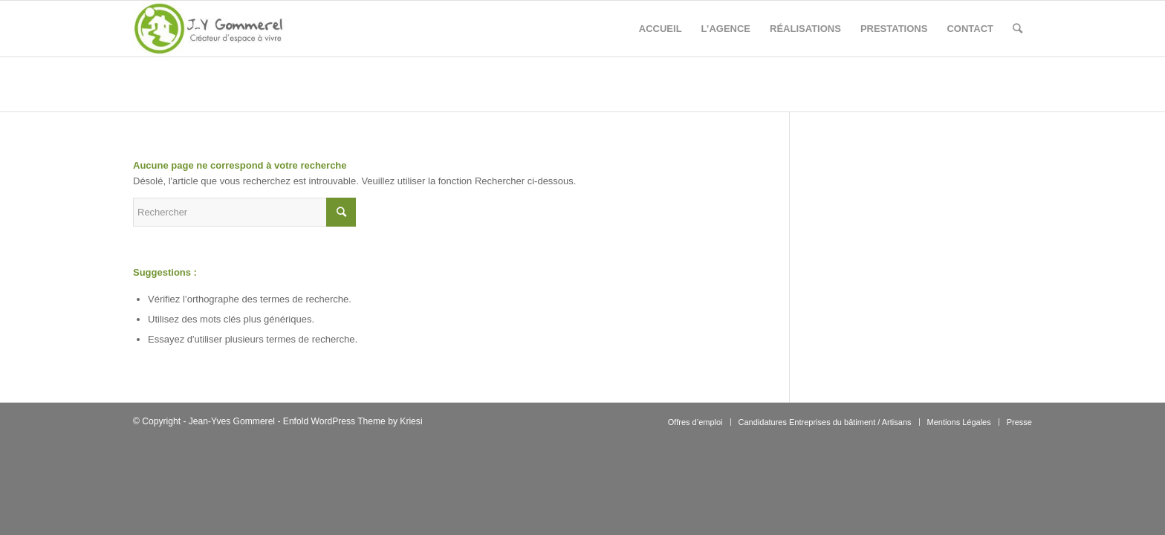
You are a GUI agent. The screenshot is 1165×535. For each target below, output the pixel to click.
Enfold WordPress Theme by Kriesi (353, 421)
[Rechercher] (1017, 28)
